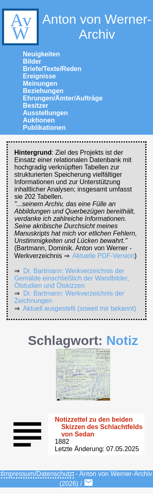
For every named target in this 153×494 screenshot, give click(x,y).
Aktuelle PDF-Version (104, 255)
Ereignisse (39, 76)
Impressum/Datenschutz (37, 473)
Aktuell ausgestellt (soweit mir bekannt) (79, 308)
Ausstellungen (45, 112)
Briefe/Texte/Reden (52, 68)
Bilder (32, 61)
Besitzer (35, 105)
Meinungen (40, 83)
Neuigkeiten (41, 54)
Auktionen (39, 120)
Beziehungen (43, 90)
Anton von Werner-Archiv (75, 27)
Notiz (122, 340)
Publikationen (44, 127)
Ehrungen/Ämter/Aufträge (63, 98)
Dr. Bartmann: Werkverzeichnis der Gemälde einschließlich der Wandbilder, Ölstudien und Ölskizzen (71, 278)
